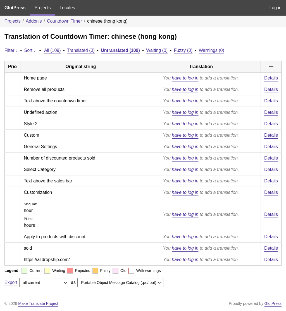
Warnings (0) (211, 50)
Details (271, 78)
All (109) (52, 50)
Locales (67, 7)
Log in (275, 7)
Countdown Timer (64, 21)
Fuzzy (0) (183, 50)
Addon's (34, 21)
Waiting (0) (157, 50)
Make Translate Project (38, 303)
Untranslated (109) (120, 50)
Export (10, 282)
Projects (43, 7)
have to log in (185, 78)
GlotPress (15, 7)
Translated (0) (81, 50)
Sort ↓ (30, 50)
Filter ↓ (11, 50)
